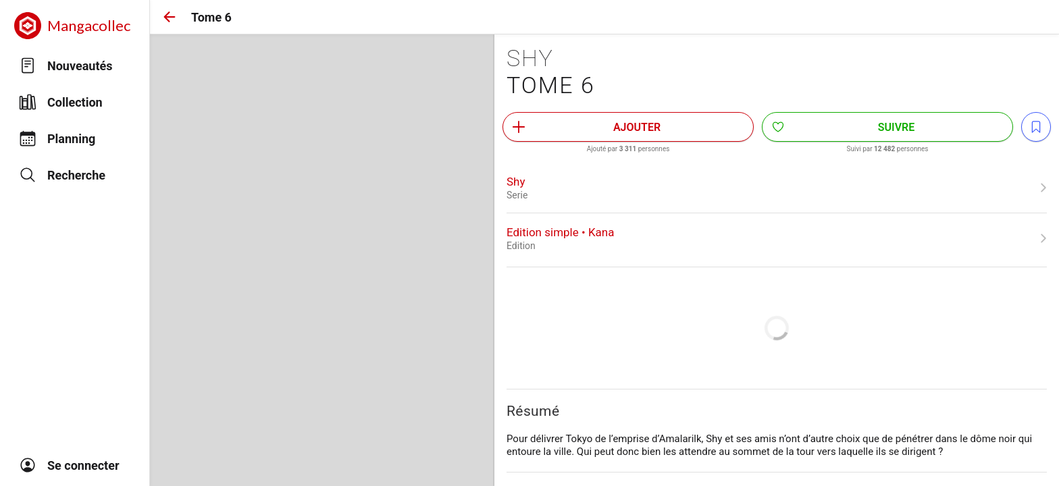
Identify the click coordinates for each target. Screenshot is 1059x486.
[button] (169, 16)
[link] (776, 187)
